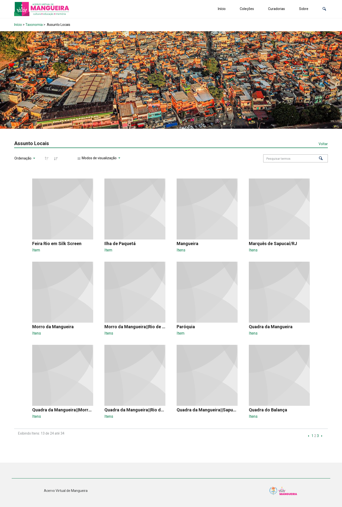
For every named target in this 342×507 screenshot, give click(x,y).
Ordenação (23, 158)
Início (222, 9)
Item (36, 250)
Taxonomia (34, 25)
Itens (181, 250)
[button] (324, 9)
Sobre (303, 9)
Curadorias (276, 9)
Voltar (323, 144)
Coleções (247, 9)
